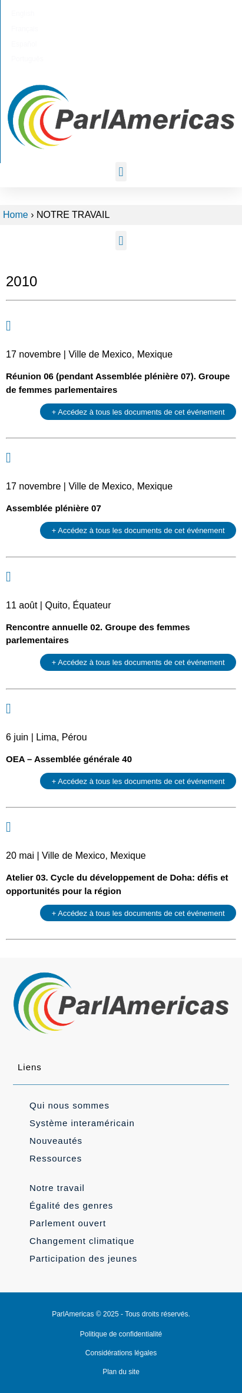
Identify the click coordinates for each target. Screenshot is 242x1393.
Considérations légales (121, 1353)
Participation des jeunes (83, 1258)
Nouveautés (55, 1141)
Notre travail (57, 1188)
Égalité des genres (71, 1205)
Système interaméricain (82, 1123)
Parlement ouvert (67, 1223)
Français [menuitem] (97, 13)
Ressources (55, 1158)
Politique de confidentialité (121, 1334)
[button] (121, 171)
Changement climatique (82, 1241)
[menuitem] (61, 13)
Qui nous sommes (69, 1105)
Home (15, 215)
